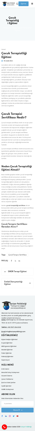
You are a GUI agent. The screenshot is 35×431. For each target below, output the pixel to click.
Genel (3, 49)
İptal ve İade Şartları (8, 382)
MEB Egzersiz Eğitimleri (8, 346)
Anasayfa (7, 28)
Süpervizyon (5, 360)
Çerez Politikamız (7, 379)
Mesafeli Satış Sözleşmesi (10, 372)
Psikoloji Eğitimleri (7, 356)
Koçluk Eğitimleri (6, 343)
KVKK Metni (5, 369)
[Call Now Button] (4, 427)
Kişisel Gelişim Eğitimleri (9, 339)
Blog (14, 28)
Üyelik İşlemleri (6, 386)
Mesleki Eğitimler (7, 350)
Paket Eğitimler (6, 353)
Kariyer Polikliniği (26, 427)
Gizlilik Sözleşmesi (7, 389)
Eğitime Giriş (23, 4)
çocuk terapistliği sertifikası (15, 205)
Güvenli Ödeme (6, 376)
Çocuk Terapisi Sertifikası (17, 255)
